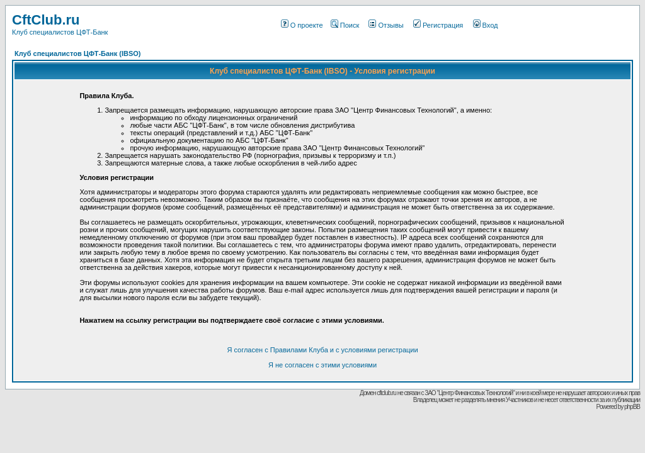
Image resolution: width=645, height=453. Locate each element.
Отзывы (385, 25)
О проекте (302, 25)
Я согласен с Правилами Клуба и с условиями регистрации (322, 350)
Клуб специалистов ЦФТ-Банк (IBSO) (77, 53)
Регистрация (438, 25)
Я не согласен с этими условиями (322, 365)
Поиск (345, 25)
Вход (485, 25)
